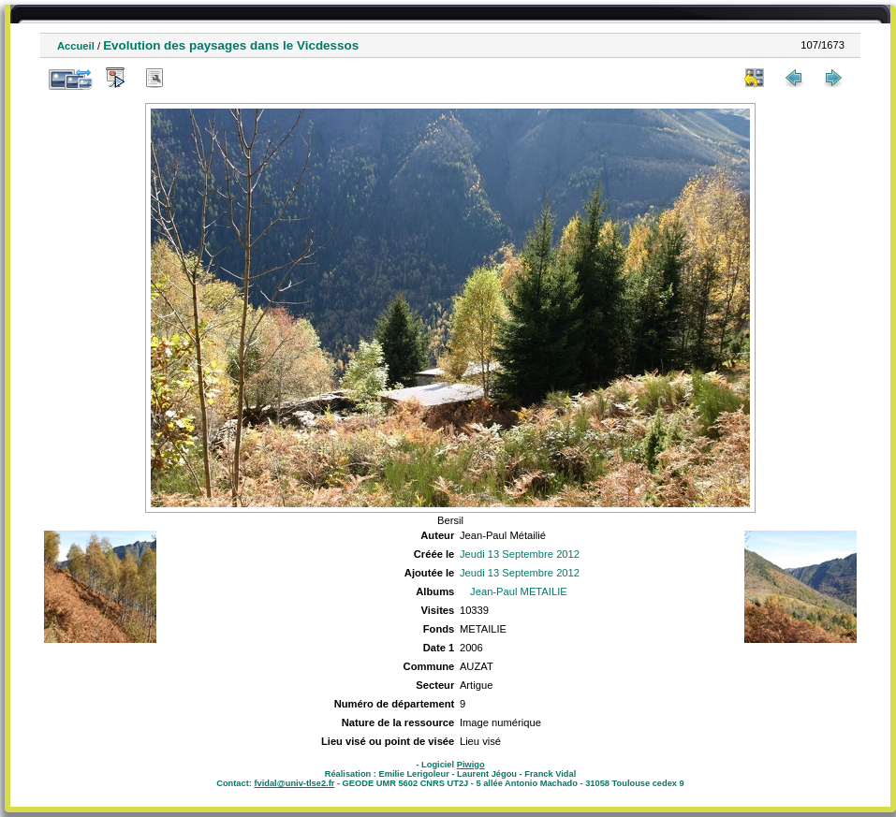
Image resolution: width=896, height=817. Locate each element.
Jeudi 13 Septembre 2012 (520, 554)
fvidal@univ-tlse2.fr (294, 783)
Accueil (76, 45)
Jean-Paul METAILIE (518, 591)
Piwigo (471, 764)
